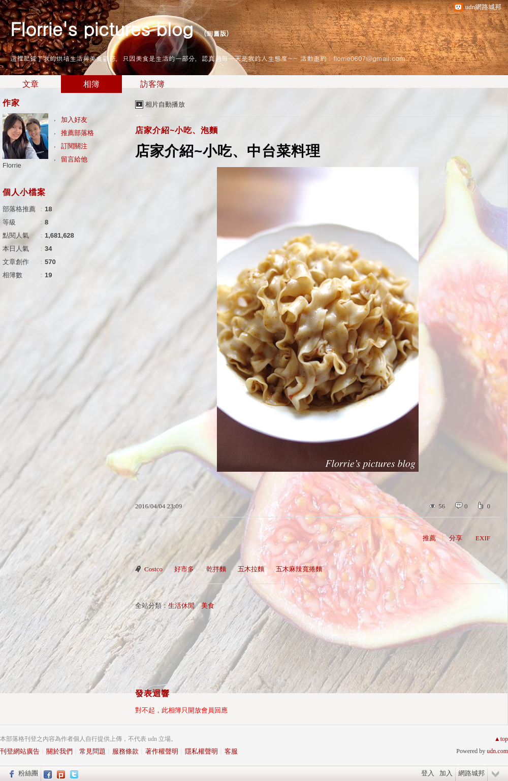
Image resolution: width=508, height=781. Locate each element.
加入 (446, 773)
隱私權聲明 (201, 751)
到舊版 (216, 33)
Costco (153, 569)
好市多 (184, 569)
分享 (455, 538)
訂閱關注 (74, 146)
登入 (427, 773)
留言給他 (74, 159)
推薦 (429, 538)
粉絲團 (28, 773)
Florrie (12, 165)
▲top (501, 738)
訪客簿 (152, 84)
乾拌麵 (216, 569)
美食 (207, 605)
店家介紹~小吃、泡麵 (176, 130)
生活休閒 (181, 605)
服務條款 (125, 751)
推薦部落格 (77, 133)
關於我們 (59, 751)
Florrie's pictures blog (101, 28)
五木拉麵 (251, 569)
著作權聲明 (161, 751)
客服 (231, 751)
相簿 (91, 84)
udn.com (497, 751)
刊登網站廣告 (20, 751)
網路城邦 (471, 773)
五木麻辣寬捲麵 (299, 569)
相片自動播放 (165, 104)
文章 (30, 84)
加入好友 (74, 119)
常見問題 (92, 751)
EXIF (482, 538)
